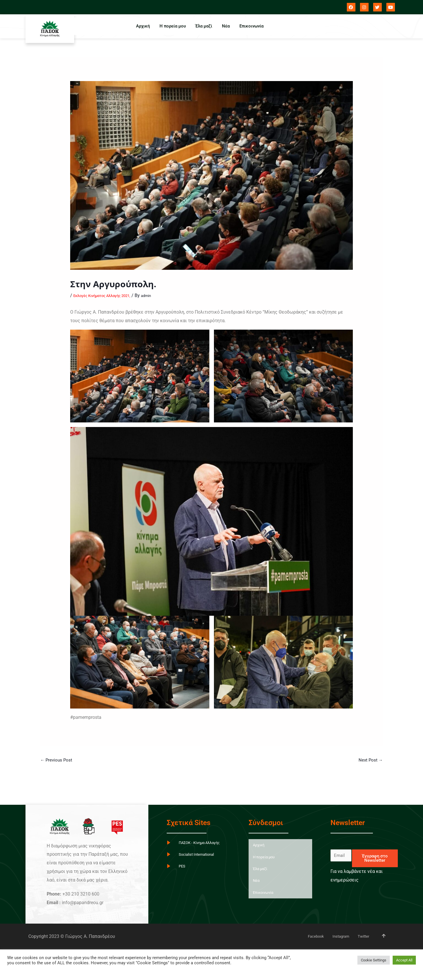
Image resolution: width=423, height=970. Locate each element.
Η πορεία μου (171, 26)
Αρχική (139, 26)
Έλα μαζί (203, 26)
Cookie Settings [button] (373, 960)
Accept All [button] (404, 960)
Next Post (370, 760)
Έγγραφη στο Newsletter (375, 858)
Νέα (227, 26)
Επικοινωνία (255, 26)
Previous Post (57, 760)
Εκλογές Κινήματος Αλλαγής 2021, (109, 295)
